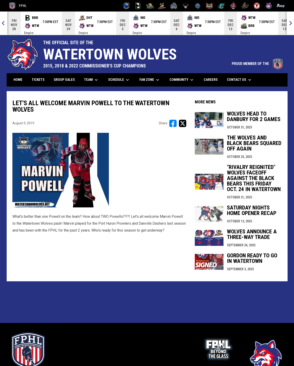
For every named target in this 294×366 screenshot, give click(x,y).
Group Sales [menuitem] (64, 80)
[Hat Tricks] (162, 5)
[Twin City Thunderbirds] (257, 5)
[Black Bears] (138, 5)
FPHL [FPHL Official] (18, 5)
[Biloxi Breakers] (126, 5)
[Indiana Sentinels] (174, 5)
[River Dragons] (221, 5)
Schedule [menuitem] (119, 80)
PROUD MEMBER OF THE (257, 63)
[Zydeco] (280, 5)
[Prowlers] (209, 5)
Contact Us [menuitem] (239, 80)
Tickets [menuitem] (40, 79)
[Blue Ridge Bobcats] (150, 5)
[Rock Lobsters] (233, 5)
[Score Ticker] (147, 23)
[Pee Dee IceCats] (197, 5)
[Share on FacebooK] (173, 123)
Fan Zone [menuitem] (149, 80)
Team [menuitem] (91, 80)
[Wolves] (269, 5)
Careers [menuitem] (212, 79)
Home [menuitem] (18, 80)
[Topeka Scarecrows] (245, 5)
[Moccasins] (185, 5)
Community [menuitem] (182, 80)
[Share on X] (182, 123)
